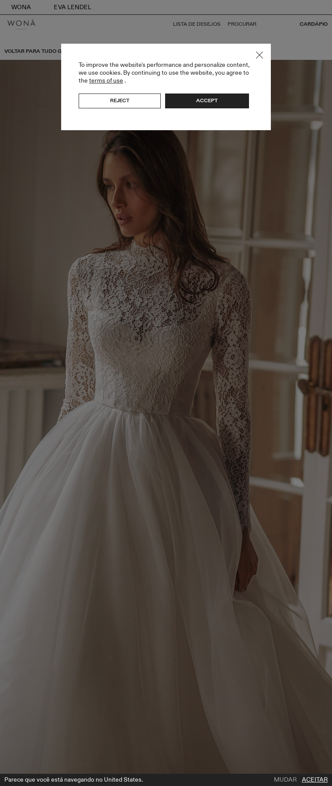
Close (259, 55)
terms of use (106, 80)
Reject (119, 100)
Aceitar (315, 780)
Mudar (285, 780)
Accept (207, 100)
